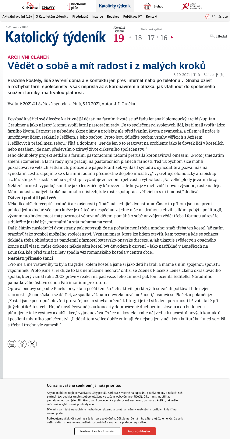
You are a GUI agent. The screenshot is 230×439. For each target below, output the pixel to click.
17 (151, 37)
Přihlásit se (216, 16)
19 (119, 37)
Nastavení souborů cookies (97, 431)
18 (138, 37)
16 (164, 37)
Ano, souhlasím (139, 431)
